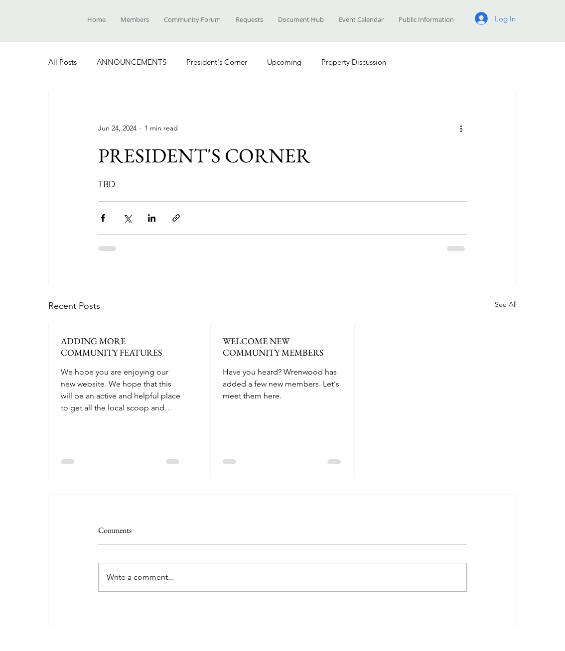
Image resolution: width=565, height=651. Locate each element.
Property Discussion (353, 62)
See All (506, 304)
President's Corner (216, 62)
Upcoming (284, 62)
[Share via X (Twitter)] (127, 218)
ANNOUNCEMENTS (131, 62)
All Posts (62, 62)
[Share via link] (176, 218)
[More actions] (461, 128)
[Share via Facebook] (103, 218)
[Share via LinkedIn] (151, 218)
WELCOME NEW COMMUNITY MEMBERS (273, 346)
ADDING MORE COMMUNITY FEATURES (111, 346)
